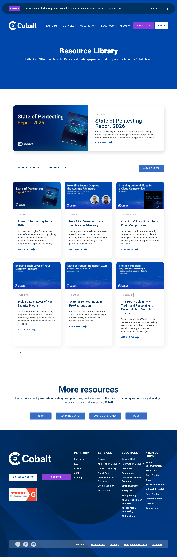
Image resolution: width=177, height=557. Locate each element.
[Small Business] (130, 486)
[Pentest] (102, 459)
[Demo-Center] (152, 475)
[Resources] (151, 471)
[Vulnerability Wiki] (155, 489)
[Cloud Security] (106, 473)
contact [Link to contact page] (56, 477)
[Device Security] (106, 486)
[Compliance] (128, 473)
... (32, 353)
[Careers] (150, 503)
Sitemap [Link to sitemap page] (157, 544)
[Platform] (79, 459)
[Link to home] (23, 25)
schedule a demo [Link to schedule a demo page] (23, 477)
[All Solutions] (128, 516)
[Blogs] (148, 480)
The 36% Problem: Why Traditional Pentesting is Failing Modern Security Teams (137, 307)
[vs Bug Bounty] (129, 495)
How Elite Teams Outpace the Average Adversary (86, 223)
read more (101, 142)
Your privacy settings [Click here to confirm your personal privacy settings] (135, 544)
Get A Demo (143, 25)
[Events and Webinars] (156, 485)
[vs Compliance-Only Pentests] (133, 501)
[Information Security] (133, 464)
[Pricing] (78, 478)
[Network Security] (107, 468)
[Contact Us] (152, 508)
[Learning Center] (154, 499)
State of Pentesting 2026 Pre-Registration (85, 304)
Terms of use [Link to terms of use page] (98, 544)
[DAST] (77, 464)
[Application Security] (109, 464)
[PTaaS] (77, 468)
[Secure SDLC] (128, 459)
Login (161, 25)
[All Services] (104, 490)
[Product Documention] (157, 464)
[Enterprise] (127, 490)
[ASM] (76, 473)
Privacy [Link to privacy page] (114, 544)
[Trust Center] (152, 494)
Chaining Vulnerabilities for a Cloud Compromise (139, 223)
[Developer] (127, 468)
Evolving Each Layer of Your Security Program (36, 304)
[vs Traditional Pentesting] (133, 509)
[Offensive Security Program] (133, 479)
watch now (75, 249)
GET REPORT (157, 8)
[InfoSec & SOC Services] (109, 479)
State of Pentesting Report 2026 (118, 123)
